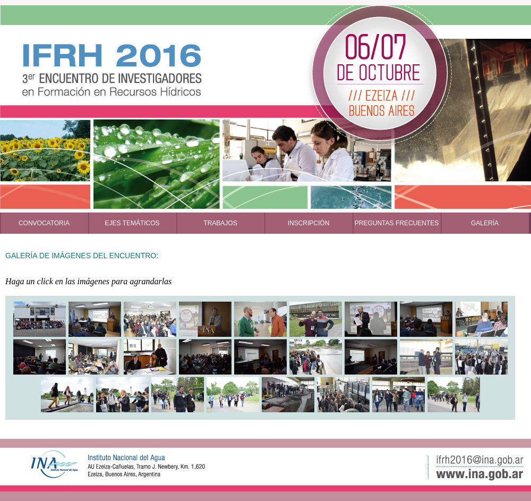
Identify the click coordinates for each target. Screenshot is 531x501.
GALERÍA (485, 223)
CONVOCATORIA (44, 223)
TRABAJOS (220, 223)
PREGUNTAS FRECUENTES (397, 223)
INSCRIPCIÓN (309, 223)
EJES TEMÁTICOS (132, 223)
